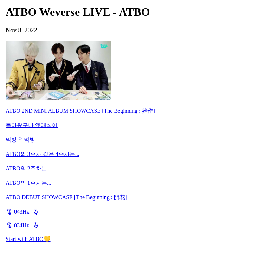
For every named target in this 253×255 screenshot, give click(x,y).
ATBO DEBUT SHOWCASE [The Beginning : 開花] (66, 197)
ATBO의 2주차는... (28, 168)
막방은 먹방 (20, 140)
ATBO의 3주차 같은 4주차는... (42, 154)
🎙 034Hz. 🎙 (22, 225)
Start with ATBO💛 (28, 239)
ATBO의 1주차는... (28, 183)
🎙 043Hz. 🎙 (22, 212)
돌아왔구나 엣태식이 (32, 125)
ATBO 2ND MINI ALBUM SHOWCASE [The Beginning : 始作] (80, 111)
